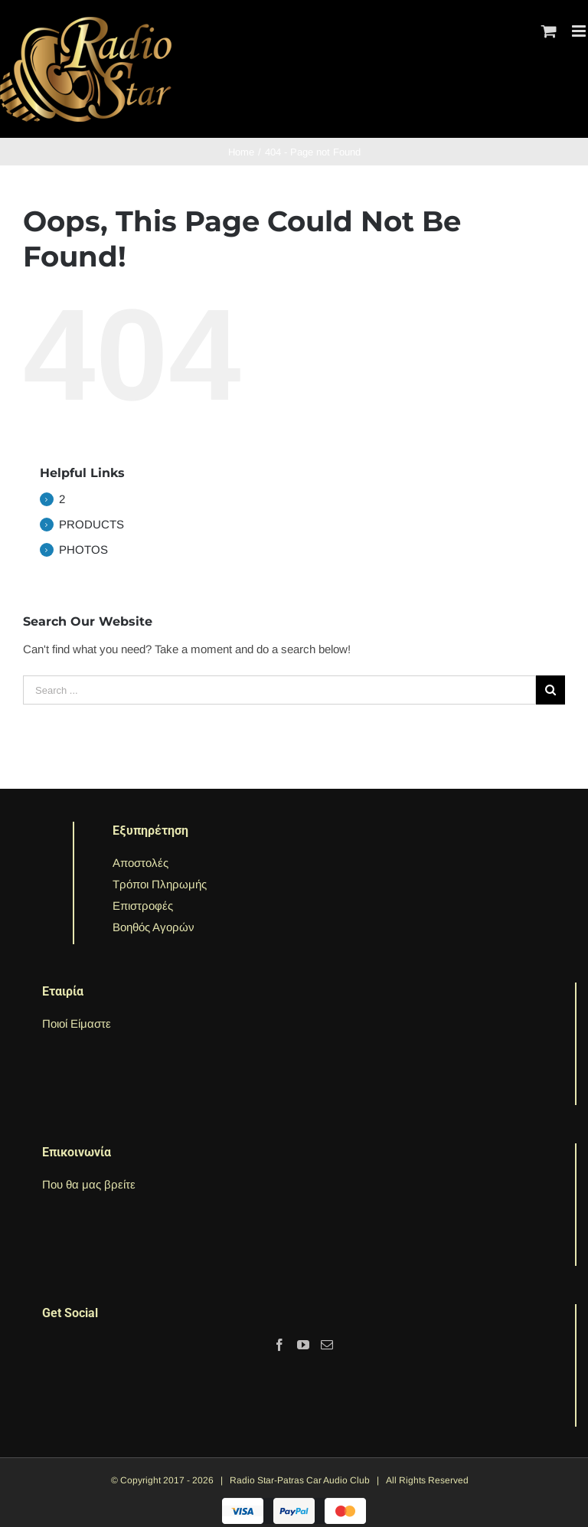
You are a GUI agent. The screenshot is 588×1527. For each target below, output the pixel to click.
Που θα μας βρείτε (89, 1184)
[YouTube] (303, 1345)
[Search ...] (279, 690)
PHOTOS (83, 549)
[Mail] (327, 1345)
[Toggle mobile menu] (580, 31)
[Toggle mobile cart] (549, 31)
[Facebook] (279, 1345)
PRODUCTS (91, 524)
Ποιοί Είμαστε (76, 1023)
